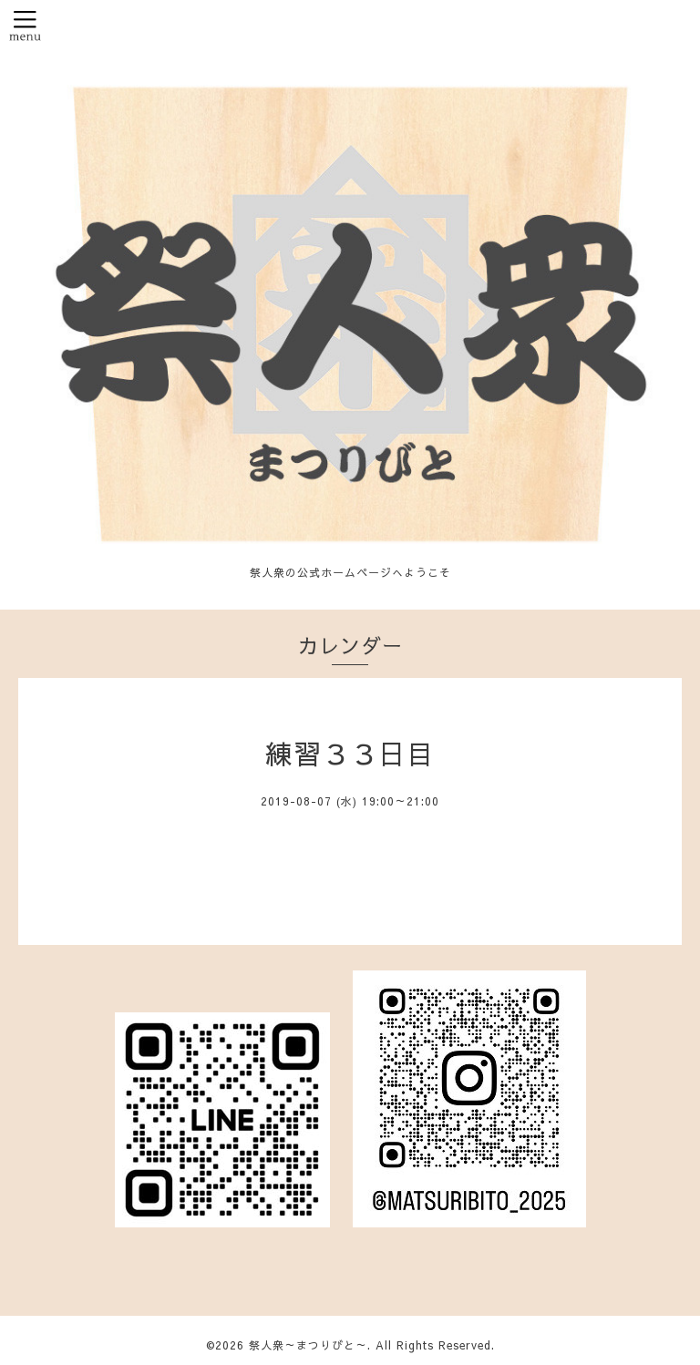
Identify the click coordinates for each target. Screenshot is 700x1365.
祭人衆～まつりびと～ (308, 1345)
